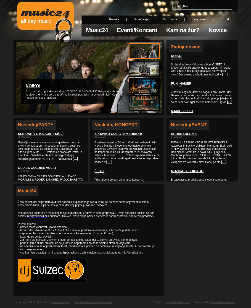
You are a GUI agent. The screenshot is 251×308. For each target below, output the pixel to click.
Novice (218, 30)
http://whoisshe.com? (178, 302)
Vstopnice (170, 19)
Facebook (199, 19)
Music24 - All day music (45, 20)
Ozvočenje (141, 19)
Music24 (97, 30)
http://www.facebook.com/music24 (93, 302)
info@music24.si (60, 302)
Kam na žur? (182, 30)
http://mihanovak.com (223, 302)
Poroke (114, 19)
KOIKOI (33, 86)
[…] (75, 158)
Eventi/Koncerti (137, 30)
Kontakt (225, 19)
